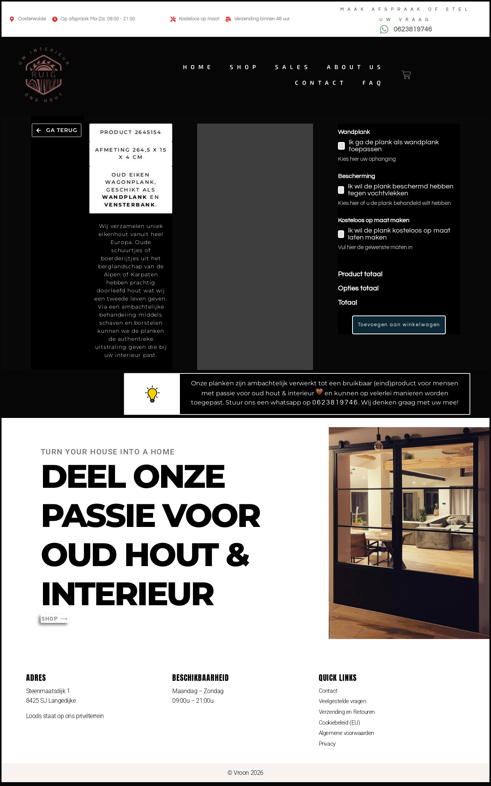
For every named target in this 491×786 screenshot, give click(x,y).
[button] (58, 134)
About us (355, 66)
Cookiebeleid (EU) (341, 724)
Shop (245, 66)
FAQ (373, 82)
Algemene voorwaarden (349, 734)
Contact (321, 82)
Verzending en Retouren (349, 713)
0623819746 (335, 402)
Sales (293, 66)
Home (198, 66)
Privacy (328, 746)
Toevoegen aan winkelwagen (399, 324)
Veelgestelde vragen (344, 701)
